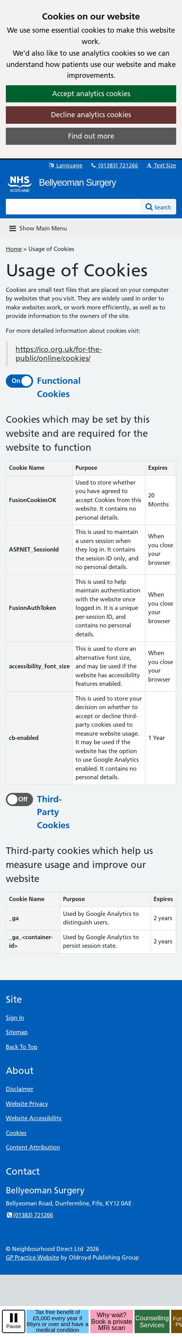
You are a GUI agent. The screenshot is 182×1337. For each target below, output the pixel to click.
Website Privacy (27, 1103)
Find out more (91, 136)
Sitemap (17, 1032)
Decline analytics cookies (91, 114)
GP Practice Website (32, 1257)
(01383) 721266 (114, 165)
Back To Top (21, 1047)
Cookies (16, 1133)
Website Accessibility (34, 1118)
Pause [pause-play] (13, 1326)
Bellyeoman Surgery (77, 182)
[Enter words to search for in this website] (73, 206)
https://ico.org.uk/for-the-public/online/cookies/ (59, 354)
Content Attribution (33, 1147)
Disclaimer (19, 1089)
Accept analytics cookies (91, 93)
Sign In (15, 1017)
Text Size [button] (160, 165)
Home (14, 249)
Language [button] (65, 165)
